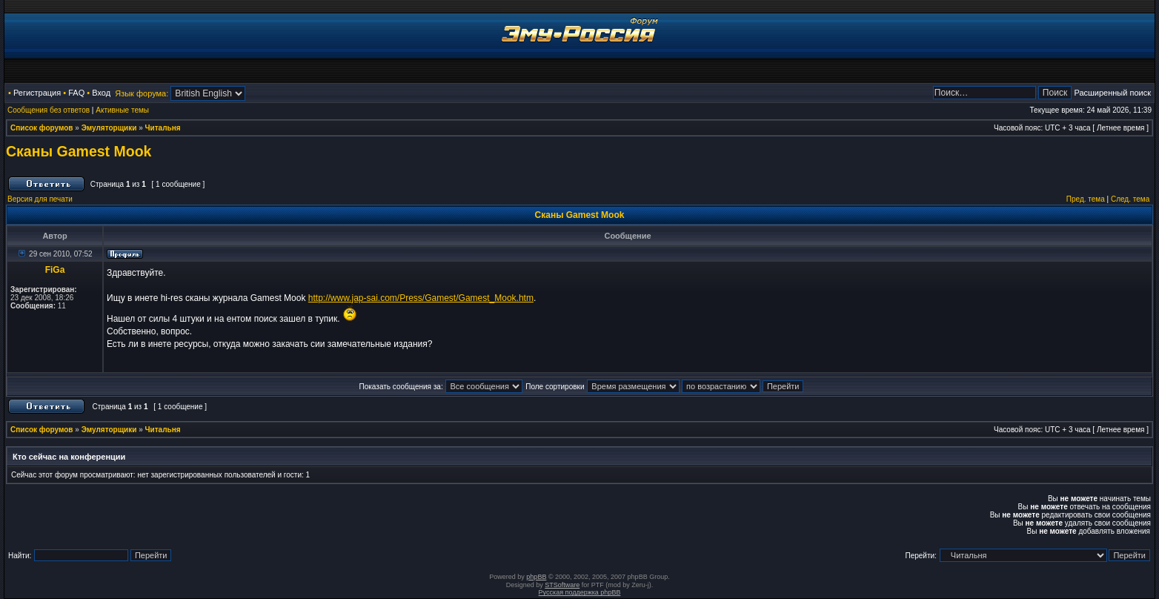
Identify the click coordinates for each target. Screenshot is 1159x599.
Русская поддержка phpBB (580, 592)
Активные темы (122, 110)
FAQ (76, 92)
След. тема (1130, 199)
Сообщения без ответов (48, 110)
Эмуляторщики (109, 128)
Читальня (163, 128)
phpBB (536, 576)
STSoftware (562, 585)
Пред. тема (1085, 199)
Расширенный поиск (1112, 92)
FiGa (55, 270)
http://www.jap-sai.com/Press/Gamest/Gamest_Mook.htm (421, 298)
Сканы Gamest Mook (78, 151)
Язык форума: (141, 93)
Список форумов (41, 128)
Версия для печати (40, 199)
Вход (101, 92)
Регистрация (37, 92)
